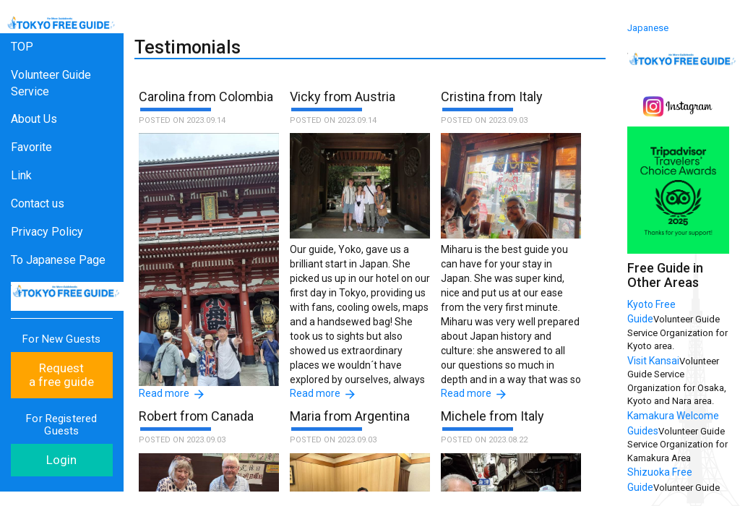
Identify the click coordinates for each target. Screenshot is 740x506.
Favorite (31, 147)
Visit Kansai (653, 360)
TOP (22, 46)
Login (61, 460)
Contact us (37, 203)
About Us (34, 119)
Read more (164, 393)
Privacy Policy (47, 232)
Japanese (647, 27)
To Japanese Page (58, 260)
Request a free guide (61, 375)
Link (21, 175)
